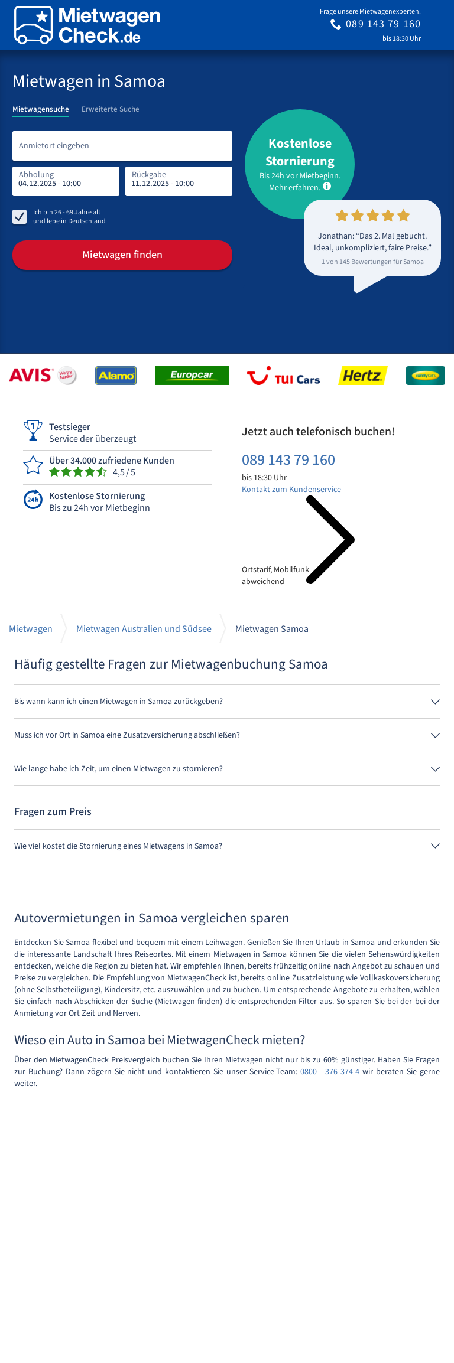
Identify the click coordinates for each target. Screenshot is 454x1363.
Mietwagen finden (122, 254)
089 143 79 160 (288, 460)
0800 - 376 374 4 (330, 1072)
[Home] (87, 25)
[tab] (41, 106)
